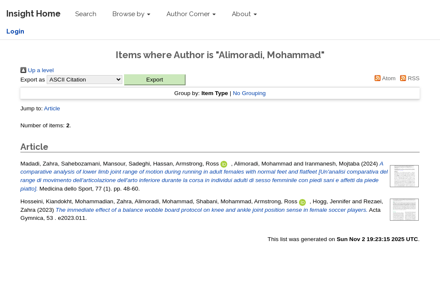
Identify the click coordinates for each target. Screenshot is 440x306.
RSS (408, 78)
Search (85, 14)
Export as (32, 79)
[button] (155, 79)
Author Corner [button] (191, 14)
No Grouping (249, 93)
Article (52, 108)
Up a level (37, 70)
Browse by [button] (131, 14)
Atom (384, 78)
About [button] (244, 14)
